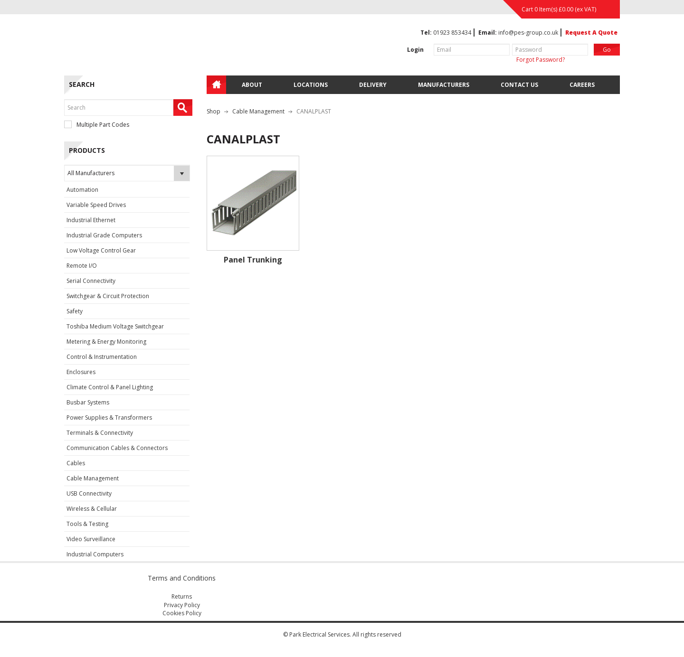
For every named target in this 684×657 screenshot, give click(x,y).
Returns (181, 596)
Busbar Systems (87, 402)
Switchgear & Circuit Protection (107, 296)
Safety (74, 311)
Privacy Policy (182, 605)
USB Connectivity (89, 493)
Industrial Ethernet (90, 220)
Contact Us (519, 85)
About (252, 85)
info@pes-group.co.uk (528, 32)
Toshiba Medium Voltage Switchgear (115, 326)
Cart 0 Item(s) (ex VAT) (559, 9)
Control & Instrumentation (101, 357)
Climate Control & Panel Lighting (109, 387)
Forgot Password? (540, 60)
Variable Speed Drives (96, 205)
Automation (82, 190)
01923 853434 (452, 32)
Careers (582, 85)
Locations (311, 85)
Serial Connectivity (90, 281)
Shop (213, 111)
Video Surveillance (90, 539)
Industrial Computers (95, 554)
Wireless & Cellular (91, 509)
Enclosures (80, 372)
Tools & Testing (87, 524)
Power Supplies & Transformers (109, 417)
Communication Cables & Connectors (117, 448)
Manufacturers (443, 85)
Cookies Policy (181, 613)
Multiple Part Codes (96, 125)
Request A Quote (591, 32)
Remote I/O (81, 266)
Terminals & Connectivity (99, 433)
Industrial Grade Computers (104, 235)
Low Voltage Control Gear (101, 250)
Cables (75, 463)
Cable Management (92, 478)
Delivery (373, 85)
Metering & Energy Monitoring (106, 342)
